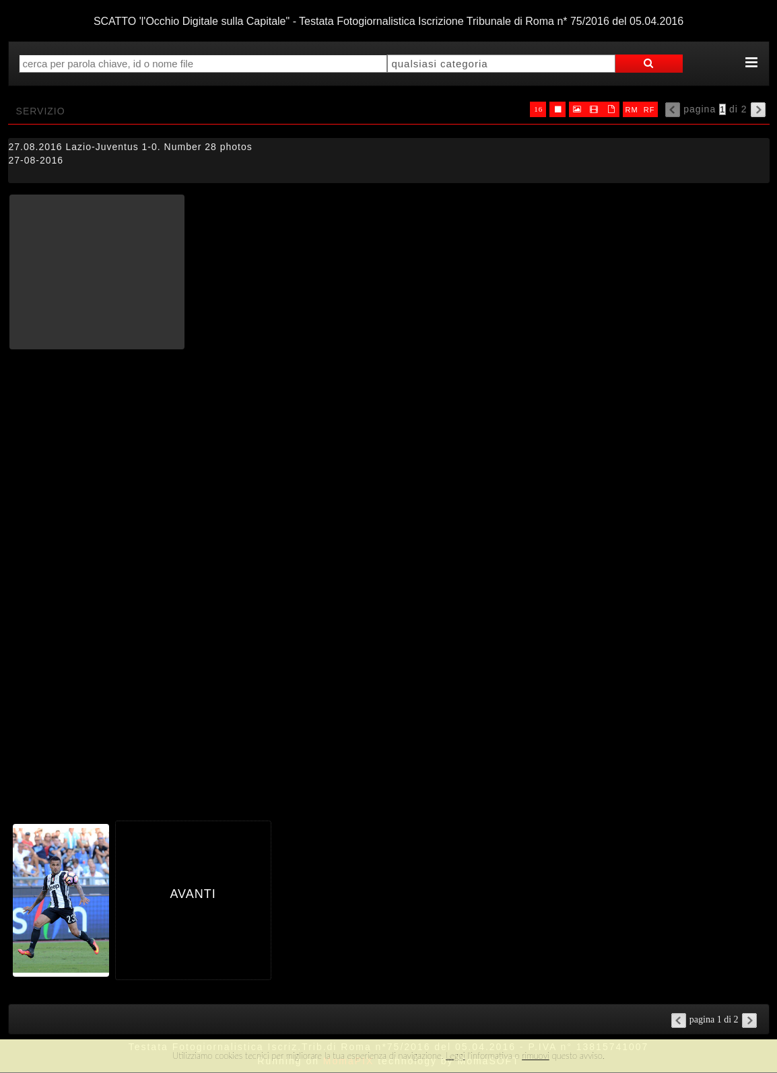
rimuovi (535, 1055)
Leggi (455, 1055)
